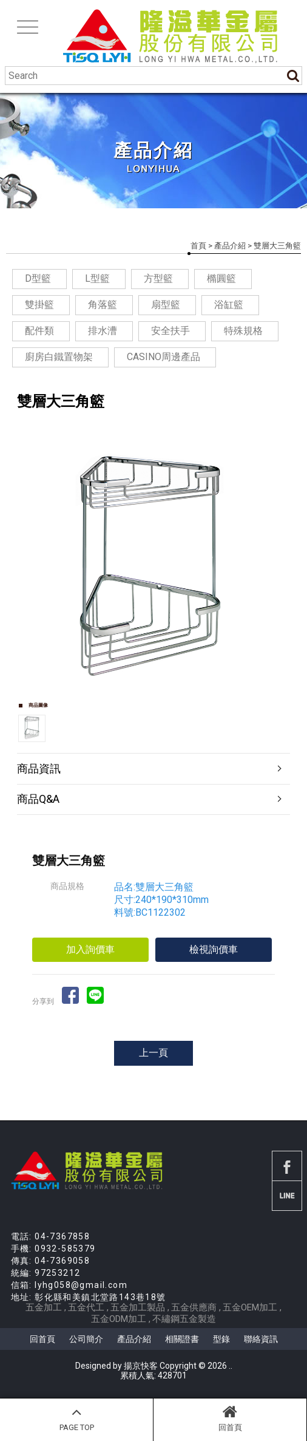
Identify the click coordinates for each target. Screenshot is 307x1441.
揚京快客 (141, 1366)
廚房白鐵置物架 (59, 357)
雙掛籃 (39, 304)
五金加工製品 (137, 1307)
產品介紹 (230, 245)
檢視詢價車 (213, 949)
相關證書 (182, 1339)
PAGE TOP (76, 1418)
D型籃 (38, 278)
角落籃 (102, 304)
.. (230, 1366)
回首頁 (230, 1418)
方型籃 (158, 278)
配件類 (39, 330)
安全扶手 (170, 330)
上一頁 (153, 1052)
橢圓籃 (221, 278)
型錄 (221, 1339)
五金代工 (86, 1307)
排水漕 (102, 330)
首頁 (198, 245)
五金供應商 (194, 1307)
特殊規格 (243, 330)
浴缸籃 (228, 304)
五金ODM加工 (118, 1318)
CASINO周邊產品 (163, 357)
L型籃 (97, 278)
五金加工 (43, 1307)
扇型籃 (165, 304)
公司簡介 (86, 1339)
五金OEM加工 (250, 1307)
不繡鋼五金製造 (184, 1318)
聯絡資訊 (261, 1339)
